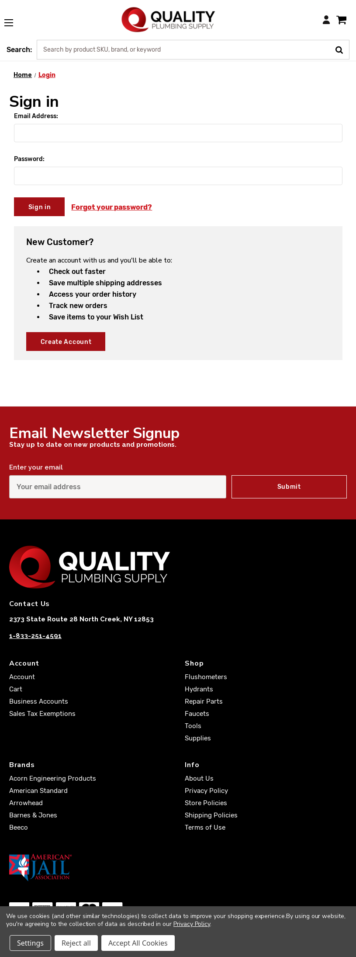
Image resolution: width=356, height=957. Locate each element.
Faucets (197, 714)
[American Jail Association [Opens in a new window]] (178, 867)
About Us (199, 778)
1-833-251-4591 (35, 636)
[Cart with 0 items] (341, 19)
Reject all (76, 943)
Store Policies (206, 803)
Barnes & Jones (33, 815)
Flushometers (206, 677)
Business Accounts (38, 701)
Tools (193, 726)
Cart (15, 689)
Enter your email (36, 467)
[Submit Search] (342, 49)
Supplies (198, 738)
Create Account (66, 342)
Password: (29, 159)
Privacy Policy (206, 791)
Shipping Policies (211, 815)
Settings (30, 943)
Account (22, 677)
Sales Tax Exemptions (42, 714)
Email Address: (36, 116)
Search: (19, 50)
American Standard (38, 791)
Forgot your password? (111, 207)
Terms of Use (205, 827)
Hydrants (199, 689)
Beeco (18, 827)
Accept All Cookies (138, 943)
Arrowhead (26, 803)
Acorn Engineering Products (52, 778)
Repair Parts (204, 701)
